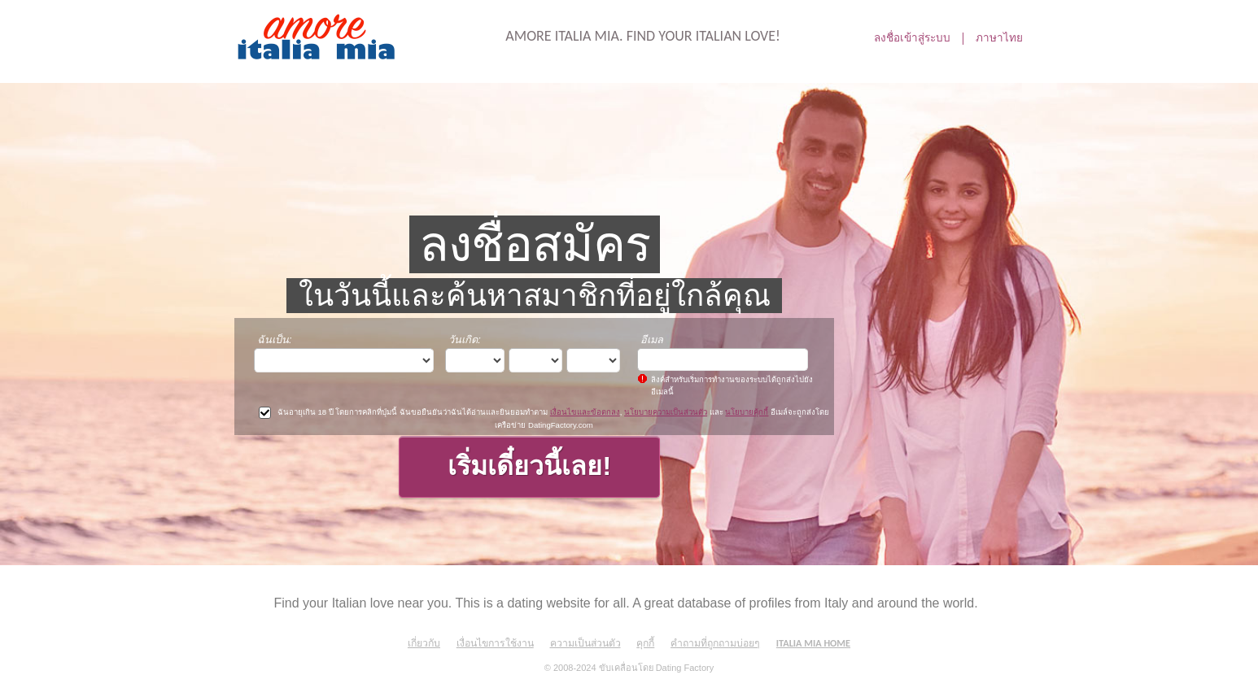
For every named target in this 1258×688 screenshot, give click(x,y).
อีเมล (651, 339)
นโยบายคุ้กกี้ (746, 411)
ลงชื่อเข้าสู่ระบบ (912, 38)
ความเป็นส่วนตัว (585, 643)
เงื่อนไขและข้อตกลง (585, 411)
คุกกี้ (645, 643)
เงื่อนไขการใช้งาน (495, 643)
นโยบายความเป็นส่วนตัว (665, 411)
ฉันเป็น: (274, 339)
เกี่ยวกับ (424, 643)
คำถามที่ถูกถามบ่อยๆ (715, 643)
